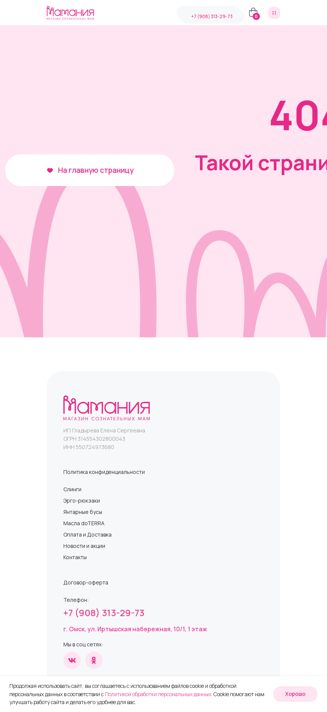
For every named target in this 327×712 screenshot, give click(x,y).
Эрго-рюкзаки (81, 500)
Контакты (75, 557)
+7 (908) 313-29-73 (103, 612)
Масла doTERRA (83, 523)
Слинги (72, 489)
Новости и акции (84, 545)
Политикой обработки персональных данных (158, 694)
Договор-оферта (85, 582)
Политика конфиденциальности (104, 471)
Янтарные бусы (82, 511)
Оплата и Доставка (87, 534)
